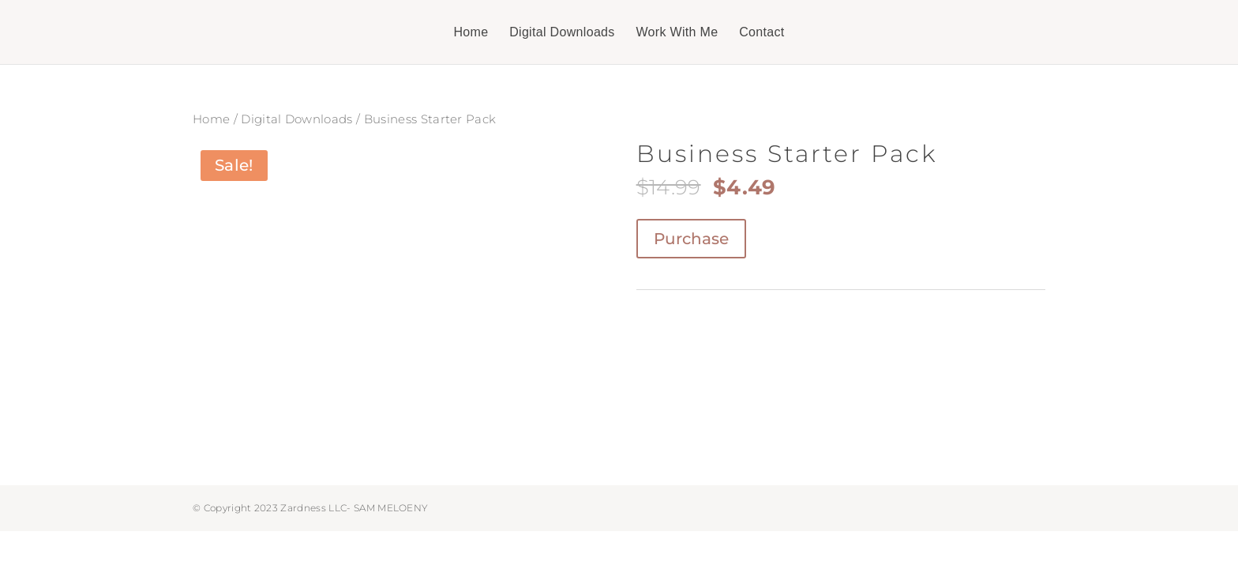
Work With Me (677, 33)
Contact (761, 33)
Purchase (691, 238)
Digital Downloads (562, 33)
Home (470, 33)
